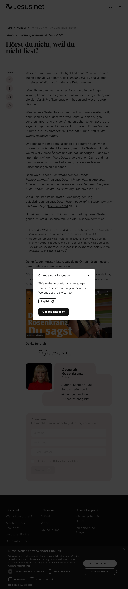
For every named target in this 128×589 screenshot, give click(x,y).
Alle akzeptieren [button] (100, 563)
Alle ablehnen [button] (99, 571)
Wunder (22, 28)
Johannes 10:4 (82, 234)
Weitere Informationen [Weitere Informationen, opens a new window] (19, 565)
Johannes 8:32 (51, 250)
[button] (44, 584)
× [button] (124, 549)
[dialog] (64, 567)
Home (9, 28)
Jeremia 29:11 (86, 189)
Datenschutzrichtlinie (64, 461)
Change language (53, 311)
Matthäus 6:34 (58, 206)
